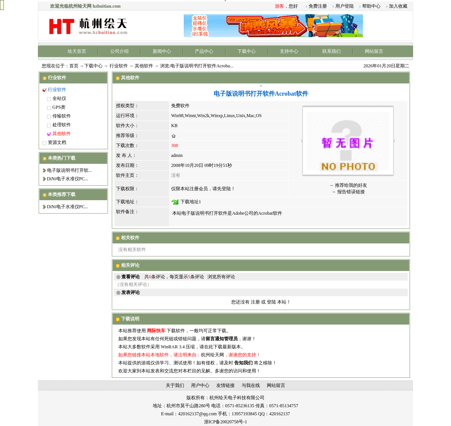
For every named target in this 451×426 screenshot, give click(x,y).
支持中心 (289, 51)
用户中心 (200, 385)
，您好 (286, 6)
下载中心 (246, 51)
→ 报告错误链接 (348, 191)
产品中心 (204, 51)
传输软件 (61, 116)
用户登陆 (344, 6)
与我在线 (251, 385)
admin (177, 155)
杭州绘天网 (212, 354)
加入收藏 (398, 6)
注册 (255, 302)
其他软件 (144, 66)
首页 (73, 66)
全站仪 (59, 98)
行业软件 (118, 66)
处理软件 (61, 124)
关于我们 (175, 385)
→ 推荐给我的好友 (348, 185)
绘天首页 (77, 51)
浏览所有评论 (221, 276)
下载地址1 (190, 201)
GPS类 (58, 107)
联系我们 (331, 51)
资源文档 (57, 142)
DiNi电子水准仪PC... (67, 178)
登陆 (271, 302)
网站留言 (374, 51)
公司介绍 (119, 51)
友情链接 (225, 385)
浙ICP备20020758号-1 (225, 421)
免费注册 (318, 6)
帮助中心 (371, 6)
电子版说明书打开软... (69, 170)
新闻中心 (162, 51)
